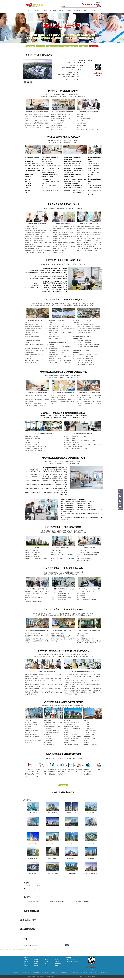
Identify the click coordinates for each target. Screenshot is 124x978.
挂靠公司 (46, 965)
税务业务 (36, 961)
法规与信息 (77, 10)
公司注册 (26, 959)
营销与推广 (69, 10)
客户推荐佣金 (58, 963)
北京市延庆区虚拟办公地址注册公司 (31, 901)
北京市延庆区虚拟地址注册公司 (82, 901)
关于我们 (57, 959)
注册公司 (45, 10)
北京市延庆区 (27, 886)
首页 (29, 10)
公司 (39, 886)
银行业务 (36, 963)
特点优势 (57, 961)
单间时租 (26, 965)
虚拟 (31, 886)
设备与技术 (53, 10)
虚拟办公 (37, 10)
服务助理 (61, 10)
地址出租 (46, 959)
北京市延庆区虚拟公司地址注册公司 (57, 901)
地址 (34, 886)
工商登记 (46, 961)
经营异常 (36, 965)
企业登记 (46, 963)
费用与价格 (85, 10)
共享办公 (26, 963)
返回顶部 (120, 508)
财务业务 (36, 959)
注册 (37, 886)
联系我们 (93, 10)
